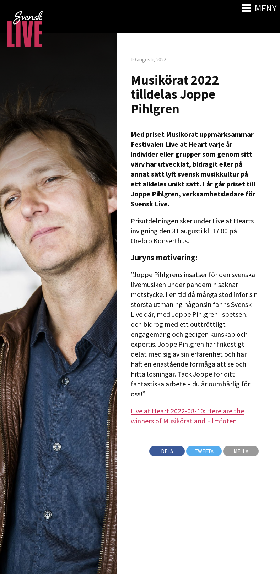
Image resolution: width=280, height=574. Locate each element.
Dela (167, 451)
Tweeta (204, 451)
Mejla (240, 451)
